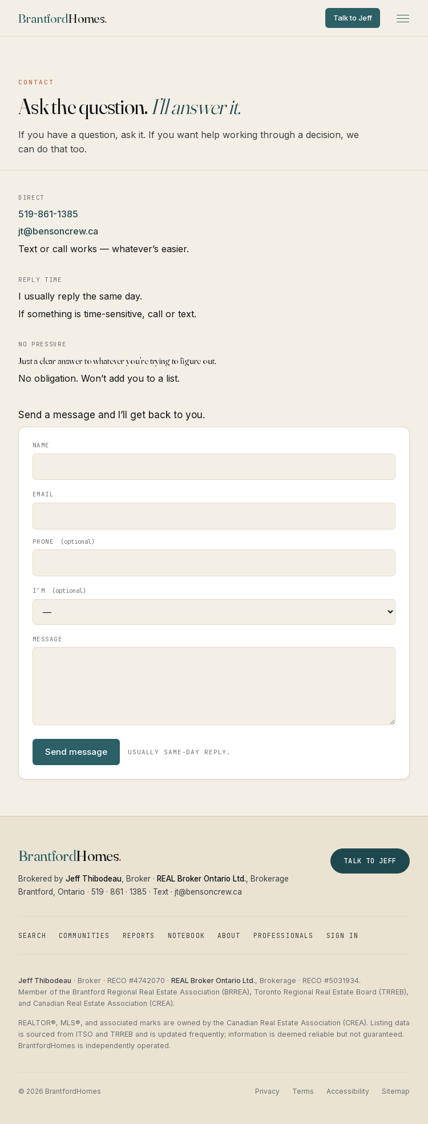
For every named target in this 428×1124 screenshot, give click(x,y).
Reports (139, 935)
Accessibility (347, 1091)
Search (32, 935)
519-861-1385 (48, 214)
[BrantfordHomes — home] (62, 18)
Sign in (342, 935)
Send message (76, 751)
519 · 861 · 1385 (119, 891)
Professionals (283, 935)
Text (160, 891)
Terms (303, 1091)
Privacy (267, 1091)
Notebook (186, 935)
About (229, 935)
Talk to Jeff (352, 17)
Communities (84, 935)
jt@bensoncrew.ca (58, 231)
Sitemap (396, 1091)
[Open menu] (402, 18)
